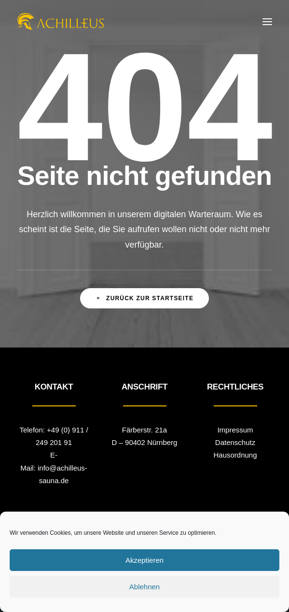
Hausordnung (235, 455)
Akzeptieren (144, 560)
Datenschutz (235, 442)
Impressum (235, 430)
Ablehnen (144, 587)
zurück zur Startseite (144, 298)
